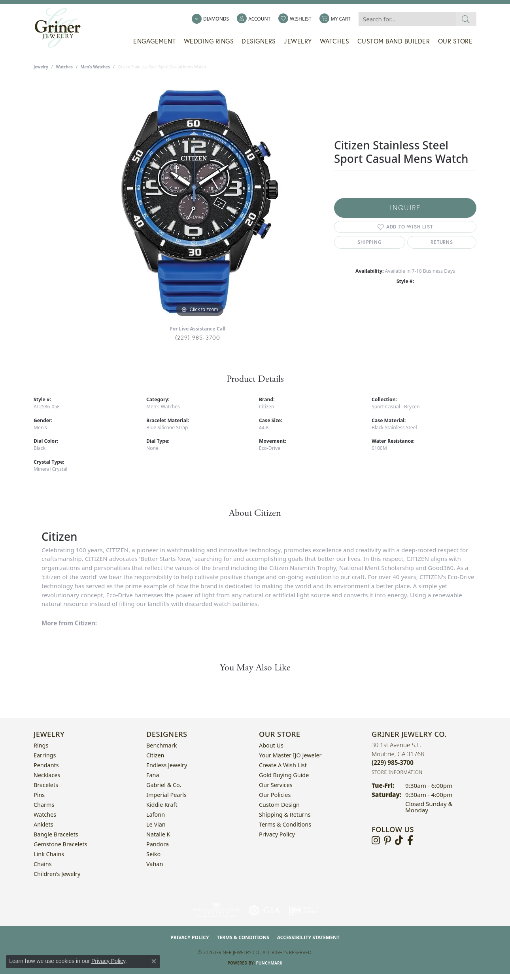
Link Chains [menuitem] (49, 854)
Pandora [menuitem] (157, 844)
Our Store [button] (455, 41)
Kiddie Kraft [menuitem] (162, 804)
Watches (334, 41)
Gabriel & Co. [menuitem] (163, 785)
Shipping (369, 242)
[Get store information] (397, 772)
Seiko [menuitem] (153, 854)
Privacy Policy (277, 834)
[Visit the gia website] (264, 910)
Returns (442, 242)
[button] (253, 19)
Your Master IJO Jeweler (290, 755)
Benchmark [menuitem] (161, 745)
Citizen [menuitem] (155, 755)
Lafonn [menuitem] (155, 814)
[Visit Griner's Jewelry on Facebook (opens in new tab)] (410, 840)
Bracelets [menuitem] (46, 785)
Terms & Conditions (285, 824)
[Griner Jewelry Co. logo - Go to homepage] (62, 28)
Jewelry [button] (298, 41)
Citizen (266, 406)
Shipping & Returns (285, 814)
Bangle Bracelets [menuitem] (56, 834)
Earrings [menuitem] (45, 755)
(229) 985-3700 (198, 337)
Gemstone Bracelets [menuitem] (60, 844)
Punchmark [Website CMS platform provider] (269, 963)
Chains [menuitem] (43, 864)
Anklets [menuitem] (43, 824)
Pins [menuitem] (39, 794)
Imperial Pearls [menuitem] (166, 794)
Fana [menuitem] (152, 775)
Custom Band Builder (393, 41)
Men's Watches (95, 67)
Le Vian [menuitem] (156, 824)
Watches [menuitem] (45, 814)
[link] (210, 19)
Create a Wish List (283, 765)
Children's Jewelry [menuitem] (57, 874)
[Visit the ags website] (216, 910)
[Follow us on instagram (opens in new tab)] (376, 840)
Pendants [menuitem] (46, 765)
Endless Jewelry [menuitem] (166, 765)
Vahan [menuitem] (154, 864)
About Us (271, 745)
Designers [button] (259, 41)
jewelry (41, 67)
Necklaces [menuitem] (47, 775)
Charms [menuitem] (44, 804)
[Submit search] (465, 19)
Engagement (154, 41)
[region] (199, 200)
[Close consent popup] (153, 961)
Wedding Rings (209, 41)
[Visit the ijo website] (303, 910)
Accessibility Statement (308, 937)
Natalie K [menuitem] (158, 834)
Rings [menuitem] (41, 745)
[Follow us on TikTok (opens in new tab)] (399, 840)
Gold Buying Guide (284, 775)
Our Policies (275, 794)
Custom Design (279, 804)
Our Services (276, 785)
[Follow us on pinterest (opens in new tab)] (387, 840)
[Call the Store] (393, 762)
